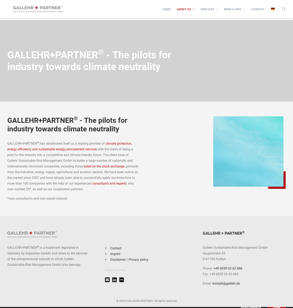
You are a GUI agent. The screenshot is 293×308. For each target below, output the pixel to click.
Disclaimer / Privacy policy (129, 260)
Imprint (115, 254)
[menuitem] (167, 10)
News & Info (234, 10)
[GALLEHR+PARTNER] (41, 10)
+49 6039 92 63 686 (227, 268)
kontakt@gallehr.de (226, 283)
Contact (258, 10)
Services (209, 10)
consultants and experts (109, 183)
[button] (284, 10)
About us (185, 10)
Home (167, 10)
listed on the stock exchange (104, 166)
